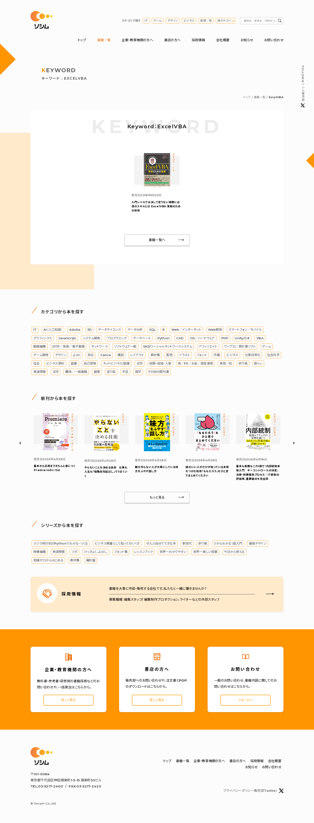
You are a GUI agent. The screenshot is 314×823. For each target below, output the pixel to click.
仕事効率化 (253, 355)
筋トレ (258, 363)
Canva (105, 355)
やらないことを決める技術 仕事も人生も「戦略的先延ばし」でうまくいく (106, 471)
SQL (152, 330)
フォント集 (121, 552)
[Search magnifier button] (280, 21)
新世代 (187, 543)
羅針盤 (91, 560)
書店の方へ (172, 40)
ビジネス (189, 20)
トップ (82, 40)
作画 (216, 355)
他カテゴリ (224, 20)
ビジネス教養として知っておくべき (117, 543)
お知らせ (247, 40)
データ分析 (135, 330)
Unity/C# (242, 338)
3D (89, 330)
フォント (202, 355)
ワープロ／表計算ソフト (240, 346)
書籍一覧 (104, 40)
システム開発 (91, 338)
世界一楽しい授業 (205, 552)
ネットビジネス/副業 (116, 363)
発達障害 (39, 372)
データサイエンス (109, 330)
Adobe (75, 330)
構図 (120, 355)
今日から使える (234, 552)
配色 (169, 355)
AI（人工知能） (52, 330)
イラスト (184, 355)
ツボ (74, 552)
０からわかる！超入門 (228, 543)
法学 (140, 363)
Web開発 (215, 330)
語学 (138, 372)
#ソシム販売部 (302, 86)
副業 (74, 363)
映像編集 (39, 552)
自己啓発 (90, 363)
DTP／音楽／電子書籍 (69, 346)
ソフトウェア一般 (125, 346)
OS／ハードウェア (202, 338)
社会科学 (273, 355)
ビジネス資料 (55, 363)
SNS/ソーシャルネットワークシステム (167, 346)
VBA (260, 338)
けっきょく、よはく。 (96, 552)
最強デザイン (257, 543)
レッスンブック (143, 552)
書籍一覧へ (157, 240)
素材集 (155, 355)
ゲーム (158, 20)
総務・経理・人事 (160, 363)
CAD (180, 338)
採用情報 (198, 40)
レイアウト (137, 355)
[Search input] (260, 21)
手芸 (125, 372)
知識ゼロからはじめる (48, 560)
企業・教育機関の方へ (137, 40)
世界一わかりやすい (173, 552)
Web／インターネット (186, 330)
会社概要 (222, 40)
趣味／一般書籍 (76, 372)
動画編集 (39, 346)
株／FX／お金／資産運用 (195, 363)
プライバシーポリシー (238, 791)
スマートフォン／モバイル (245, 330)
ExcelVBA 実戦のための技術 (156, 206)
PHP (224, 338)
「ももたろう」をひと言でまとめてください (207, 471)
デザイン (172, 20)
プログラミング (116, 338)
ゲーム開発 (41, 355)
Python (163, 338)
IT (146, 20)
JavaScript (67, 338)
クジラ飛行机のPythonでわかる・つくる (60, 543)
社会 (36, 363)
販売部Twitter (268, 791)
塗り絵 (111, 372)
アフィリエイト (208, 346)
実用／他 (206, 20)
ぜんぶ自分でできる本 (161, 543)
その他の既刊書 (158, 372)
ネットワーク (99, 346)
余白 (90, 355)
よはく (77, 355)
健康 (97, 372)
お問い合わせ (273, 40)
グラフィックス (42, 338)
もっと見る (157, 497)
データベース (142, 338)
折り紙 (243, 363)
